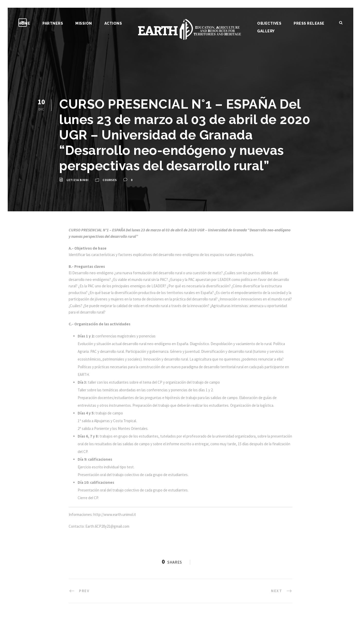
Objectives (269, 23)
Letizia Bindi (78, 180)
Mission (83, 23)
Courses (110, 180)
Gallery (266, 31)
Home (24, 23)
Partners (52, 23)
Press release (309, 23)
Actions (113, 23)
